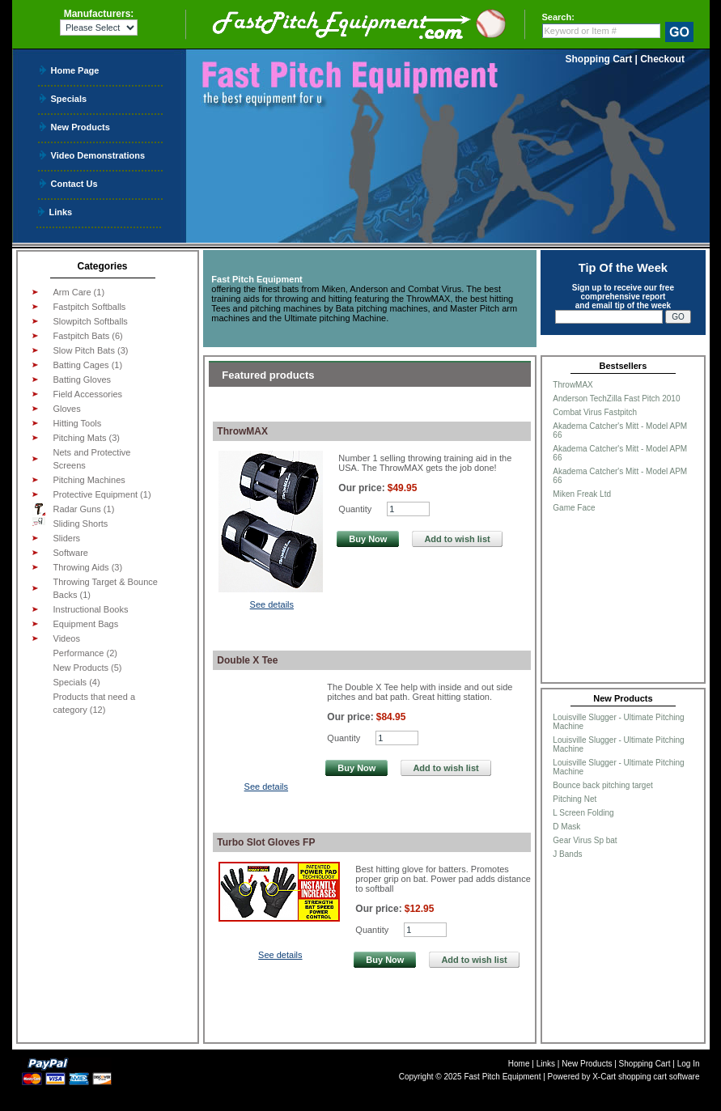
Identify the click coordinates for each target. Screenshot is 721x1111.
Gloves (67, 408)
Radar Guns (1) (73, 508)
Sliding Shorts (70, 522)
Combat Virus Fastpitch (595, 412)
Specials (69, 98)
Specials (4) (76, 682)
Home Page (75, 70)
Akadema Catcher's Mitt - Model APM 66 (620, 430)
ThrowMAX (242, 431)
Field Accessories (88, 394)
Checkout (662, 59)
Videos (66, 638)
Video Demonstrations (98, 155)
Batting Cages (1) (88, 365)
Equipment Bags (86, 624)
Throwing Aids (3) (88, 567)
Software (70, 553)
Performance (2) (85, 653)
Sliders (67, 538)
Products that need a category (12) (94, 703)
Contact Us (74, 183)
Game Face (574, 507)
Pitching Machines (89, 480)
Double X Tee (247, 660)
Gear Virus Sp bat (585, 840)
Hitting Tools (77, 423)
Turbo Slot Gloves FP (266, 842)
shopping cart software (659, 1076)
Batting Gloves (82, 379)
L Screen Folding (583, 812)
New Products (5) (87, 667)
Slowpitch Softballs (90, 321)
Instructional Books (91, 609)
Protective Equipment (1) (102, 494)
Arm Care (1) (79, 292)
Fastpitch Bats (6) (88, 336)
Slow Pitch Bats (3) (91, 350)
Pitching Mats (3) (87, 438)
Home (519, 1063)
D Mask (566, 826)
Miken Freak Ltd (582, 494)
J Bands (567, 854)
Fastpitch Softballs (89, 307)
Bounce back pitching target (602, 785)
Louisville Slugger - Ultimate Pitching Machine (618, 722)
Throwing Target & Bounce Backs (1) (105, 588)
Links (61, 211)
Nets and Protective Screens (92, 458)
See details (272, 604)
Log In (688, 1063)
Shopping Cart (599, 59)
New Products (80, 126)
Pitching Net (574, 799)
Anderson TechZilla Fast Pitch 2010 (616, 398)
